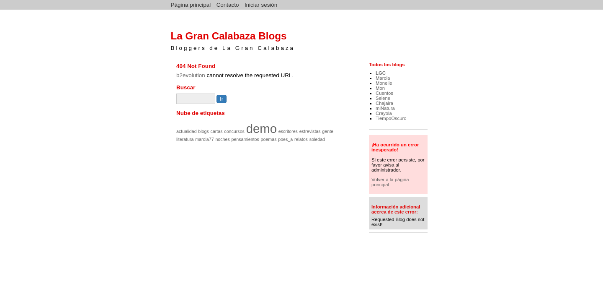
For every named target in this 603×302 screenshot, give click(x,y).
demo (261, 128)
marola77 (204, 139)
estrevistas (310, 131)
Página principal (191, 5)
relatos (301, 139)
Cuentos (384, 93)
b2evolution (190, 75)
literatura (184, 139)
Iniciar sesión (261, 5)
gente (327, 131)
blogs (203, 131)
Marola (383, 78)
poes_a (285, 139)
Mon (380, 88)
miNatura (385, 108)
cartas (217, 131)
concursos (234, 131)
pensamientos (245, 139)
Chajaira (384, 103)
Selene (383, 98)
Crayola (384, 113)
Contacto (227, 5)
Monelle (384, 83)
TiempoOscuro (391, 118)
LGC (381, 73)
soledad (317, 139)
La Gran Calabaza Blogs (229, 36)
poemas (269, 139)
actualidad (186, 131)
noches (222, 139)
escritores (288, 131)
